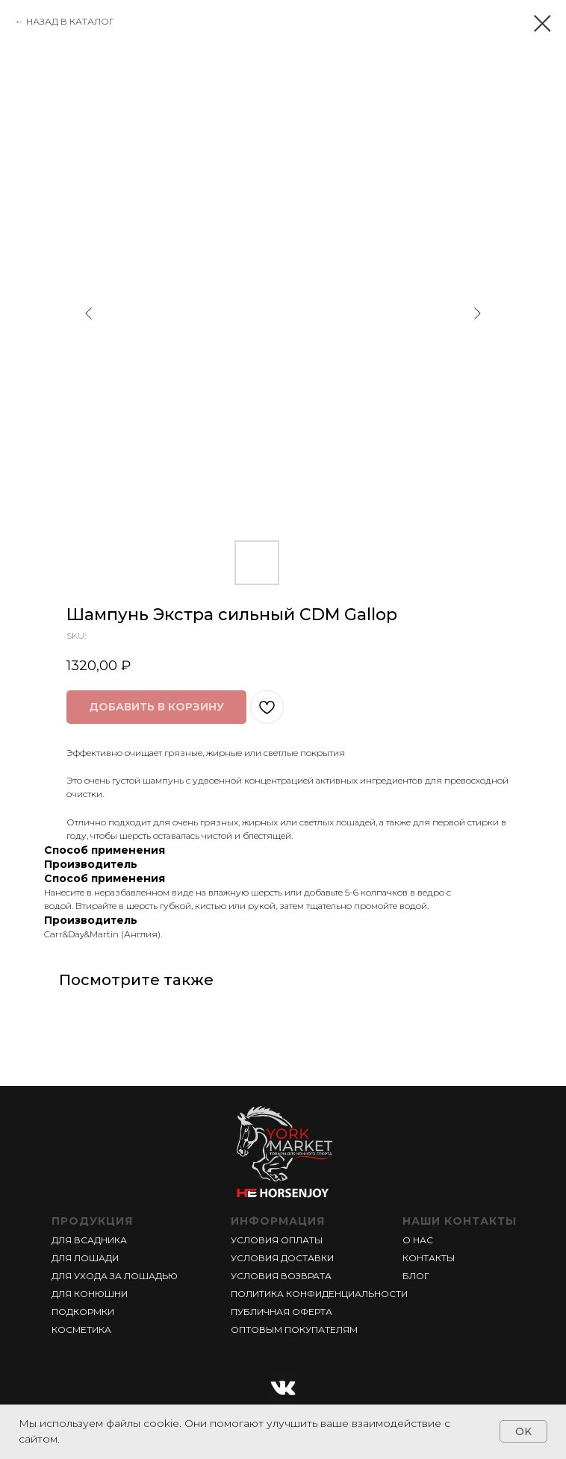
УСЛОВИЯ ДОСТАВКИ (282, 1257)
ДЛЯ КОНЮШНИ (90, 1293)
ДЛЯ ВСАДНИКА (89, 1240)
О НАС (417, 1240)
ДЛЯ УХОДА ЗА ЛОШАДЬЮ (115, 1275)
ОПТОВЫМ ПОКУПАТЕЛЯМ (294, 1329)
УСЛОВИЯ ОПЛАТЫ (277, 1240)
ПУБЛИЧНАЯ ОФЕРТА (281, 1311)
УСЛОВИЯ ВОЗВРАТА (281, 1275)
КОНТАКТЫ (428, 1257)
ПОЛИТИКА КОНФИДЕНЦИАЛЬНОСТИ (319, 1293)
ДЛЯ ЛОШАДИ (85, 1257)
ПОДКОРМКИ (83, 1311)
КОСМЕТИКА (81, 1329)
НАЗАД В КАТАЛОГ (70, 21)
